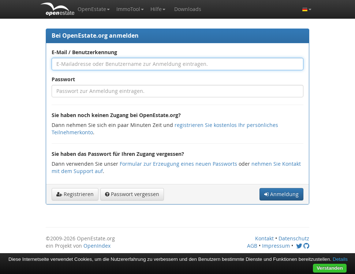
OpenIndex (97, 245)
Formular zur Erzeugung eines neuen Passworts (178, 163)
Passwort (63, 79)
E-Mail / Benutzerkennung (84, 52)
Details (340, 259)
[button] (93, 9)
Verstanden (330, 268)
